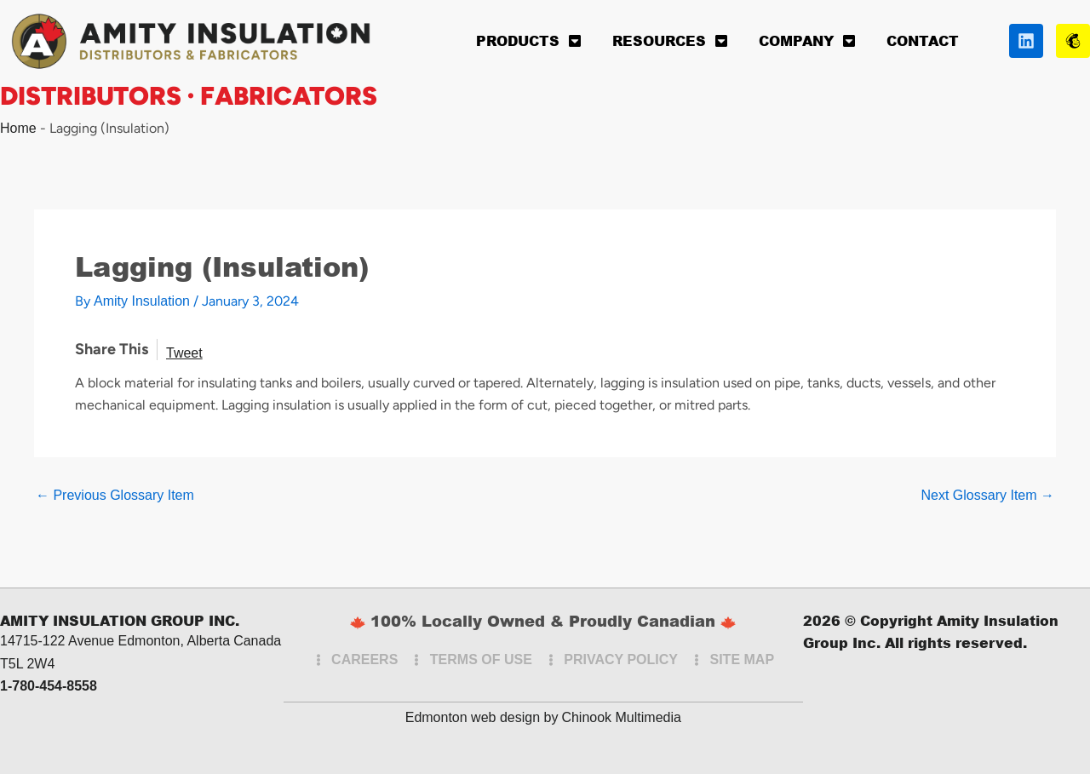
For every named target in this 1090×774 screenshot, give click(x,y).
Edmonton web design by (482, 717)
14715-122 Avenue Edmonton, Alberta (115, 641)
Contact (922, 40)
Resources (670, 41)
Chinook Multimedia (621, 717)
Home (18, 128)
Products (529, 41)
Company (807, 41)
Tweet (184, 353)
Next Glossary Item (987, 495)
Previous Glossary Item (115, 495)
